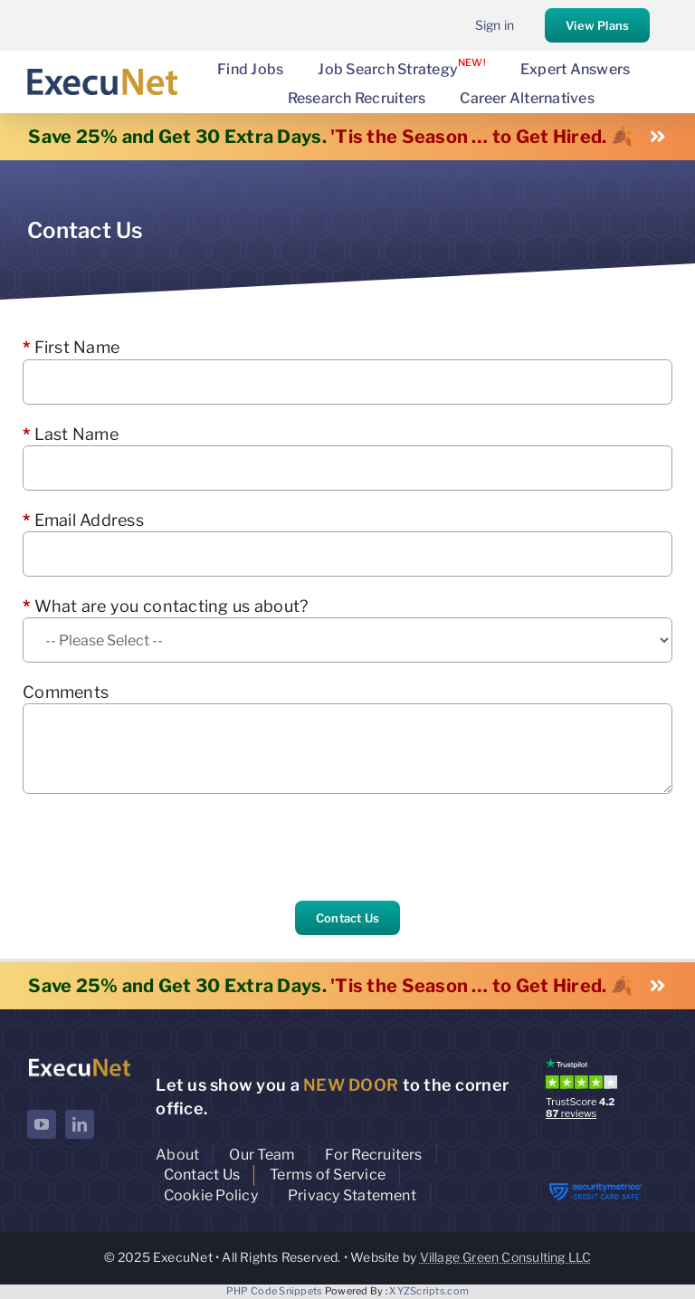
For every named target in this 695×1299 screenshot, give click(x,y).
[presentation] (160, 847)
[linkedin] (79, 1124)
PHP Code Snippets (274, 1291)
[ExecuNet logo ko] (79, 1062)
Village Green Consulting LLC (506, 1257)
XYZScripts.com (429, 1291)
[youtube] (41, 1124)
